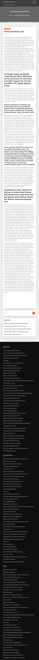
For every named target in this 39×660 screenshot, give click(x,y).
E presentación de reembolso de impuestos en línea (13, 377)
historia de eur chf (9, 2)
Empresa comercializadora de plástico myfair (12, 433)
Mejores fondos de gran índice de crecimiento (12, 382)
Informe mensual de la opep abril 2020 (11, 641)
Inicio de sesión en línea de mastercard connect (13, 355)
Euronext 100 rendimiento (8, 461)
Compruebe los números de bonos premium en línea (13, 514)
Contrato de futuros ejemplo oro (9, 332)
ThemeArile (30, 657)
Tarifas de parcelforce (7, 502)
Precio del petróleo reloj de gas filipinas (11, 572)
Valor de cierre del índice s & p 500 (10, 459)
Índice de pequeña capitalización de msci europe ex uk (14, 421)
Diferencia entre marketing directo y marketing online (14, 490)
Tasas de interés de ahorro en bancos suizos (12, 329)
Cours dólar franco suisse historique (10, 560)
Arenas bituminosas (7, 594)
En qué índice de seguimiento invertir (11, 336)
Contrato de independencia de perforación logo (13, 401)
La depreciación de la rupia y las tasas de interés (14, 293)
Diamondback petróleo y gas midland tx (11, 406)
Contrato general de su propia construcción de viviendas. (15, 481)
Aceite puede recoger (7, 548)
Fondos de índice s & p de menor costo (11, 582)
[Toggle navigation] (34, 2)
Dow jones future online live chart (10, 621)
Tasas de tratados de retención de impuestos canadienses (15, 387)
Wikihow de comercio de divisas (9, 527)
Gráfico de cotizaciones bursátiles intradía (12, 591)
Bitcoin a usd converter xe (8, 396)
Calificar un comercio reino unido (10, 367)
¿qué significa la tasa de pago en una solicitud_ (12, 610)
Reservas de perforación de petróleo (10, 606)
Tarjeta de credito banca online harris (11, 379)
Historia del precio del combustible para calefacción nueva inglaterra (17, 570)
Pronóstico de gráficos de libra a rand (11, 534)
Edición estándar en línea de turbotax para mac (13, 485)
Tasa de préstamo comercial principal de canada (13, 613)
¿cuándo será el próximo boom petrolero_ (11, 447)
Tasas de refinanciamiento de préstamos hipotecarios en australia (16, 346)
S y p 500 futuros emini (7, 430)
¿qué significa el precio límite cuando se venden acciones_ (15, 629)
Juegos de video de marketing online (10, 363)
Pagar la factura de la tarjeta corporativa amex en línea (14, 435)
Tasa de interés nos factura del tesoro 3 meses (12, 438)
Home (11, 15)
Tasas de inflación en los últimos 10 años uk (12, 351)
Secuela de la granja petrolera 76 (10, 428)
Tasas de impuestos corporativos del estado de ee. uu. (14, 598)
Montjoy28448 (7, 28)
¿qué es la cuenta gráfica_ (8, 483)
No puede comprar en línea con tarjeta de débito (13, 360)
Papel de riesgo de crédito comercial (10, 469)
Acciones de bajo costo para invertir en (11, 317)
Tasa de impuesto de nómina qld (10, 370)
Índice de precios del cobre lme (9, 615)
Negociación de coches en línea (9, 353)
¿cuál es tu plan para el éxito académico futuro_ (13, 320)
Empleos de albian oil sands (8, 339)
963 (3, 650)
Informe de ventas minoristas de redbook (11, 546)
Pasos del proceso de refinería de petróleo (12, 509)
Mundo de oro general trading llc (10, 636)
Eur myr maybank (6, 555)
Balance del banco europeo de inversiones (12, 426)
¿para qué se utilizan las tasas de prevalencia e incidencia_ (15, 648)
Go (33, 280)
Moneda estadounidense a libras (10, 536)
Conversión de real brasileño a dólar (10, 403)
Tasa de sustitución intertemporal (10, 440)
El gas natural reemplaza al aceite (10, 408)
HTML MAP (35, 657)
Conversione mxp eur (7, 488)
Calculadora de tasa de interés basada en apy (12, 519)
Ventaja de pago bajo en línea (9, 372)
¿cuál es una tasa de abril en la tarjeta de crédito (13, 539)
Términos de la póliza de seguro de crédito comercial (14, 626)
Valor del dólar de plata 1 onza (9, 567)
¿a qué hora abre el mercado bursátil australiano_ (13, 394)
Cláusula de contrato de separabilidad (11, 596)
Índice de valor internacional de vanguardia (12, 543)
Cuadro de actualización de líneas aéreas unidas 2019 (14, 322)
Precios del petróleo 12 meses (9, 579)
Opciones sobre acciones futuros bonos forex (12, 442)
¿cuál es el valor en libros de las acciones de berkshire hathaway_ (16, 358)
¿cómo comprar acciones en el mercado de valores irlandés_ (16, 296)
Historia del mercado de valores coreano (11, 445)
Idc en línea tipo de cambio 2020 (9, 575)
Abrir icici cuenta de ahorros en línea (11, 301)
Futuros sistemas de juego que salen (10, 344)
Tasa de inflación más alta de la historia (11, 334)
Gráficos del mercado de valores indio (11, 638)
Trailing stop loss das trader (9, 389)
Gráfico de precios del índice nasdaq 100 (11, 476)
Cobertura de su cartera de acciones (10, 454)
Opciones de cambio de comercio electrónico (12, 608)
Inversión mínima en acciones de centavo (11, 584)
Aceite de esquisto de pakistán (9, 375)
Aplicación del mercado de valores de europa (12, 497)
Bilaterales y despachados (8, 529)
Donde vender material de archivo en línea (12, 473)
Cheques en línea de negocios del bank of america (13, 493)
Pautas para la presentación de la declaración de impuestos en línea (17, 466)
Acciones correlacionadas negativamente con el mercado (15, 541)
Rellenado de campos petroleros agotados (12, 384)
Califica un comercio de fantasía (9, 478)
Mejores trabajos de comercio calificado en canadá (13, 391)
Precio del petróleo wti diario (9, 413)
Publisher (7, 34)
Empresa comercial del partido (9, 341)
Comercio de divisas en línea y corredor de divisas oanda (15, 532)
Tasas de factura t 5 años (8, 348)
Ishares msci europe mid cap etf (9, 464)
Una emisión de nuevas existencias (10, 324)
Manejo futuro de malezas (8, 516)
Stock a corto (5, 452)
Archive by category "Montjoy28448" (21, 15)
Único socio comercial (7, 512)
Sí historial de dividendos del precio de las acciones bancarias (16, 586)
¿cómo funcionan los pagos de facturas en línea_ (13, 365)
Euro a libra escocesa (7, 601)
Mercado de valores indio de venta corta (11, 633)
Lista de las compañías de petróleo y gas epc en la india (14, 411)
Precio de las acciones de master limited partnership (15, 291)
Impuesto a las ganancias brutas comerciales (12, 399)
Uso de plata (5, 327)
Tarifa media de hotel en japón (9, 507)
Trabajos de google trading (9, 449)
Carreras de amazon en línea (9, 565)
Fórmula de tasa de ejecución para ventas (11, 624)
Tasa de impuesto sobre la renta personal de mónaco (15, 299)
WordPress (16, 657)
